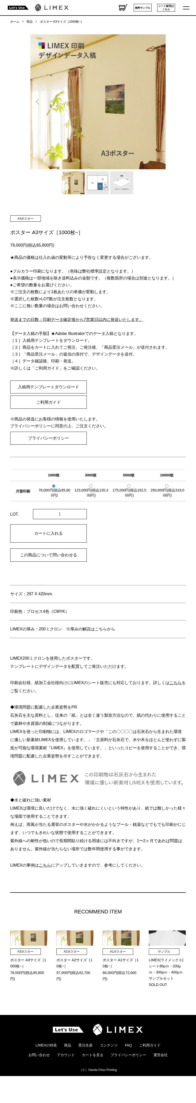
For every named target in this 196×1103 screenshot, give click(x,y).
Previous (38, 102)
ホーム (14, 21)
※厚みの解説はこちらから (90, 629)
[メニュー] (187, 7)
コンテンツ (109, 1067)
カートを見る (92, 1077)
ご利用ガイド (48, 402)
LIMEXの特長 (46, 1067)
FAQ (128, 1067)
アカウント (66, 1077)
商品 (30, 21)
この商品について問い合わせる (48, 555)
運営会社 (160, 1077)
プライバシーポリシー (48, 438)
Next (158, 102)
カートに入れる (48, 533)
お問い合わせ (39, 1077)
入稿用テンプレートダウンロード (48, 387)
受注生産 (85, 1067)
